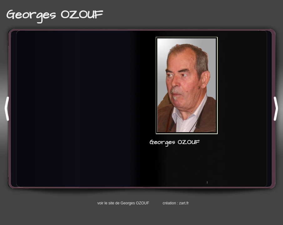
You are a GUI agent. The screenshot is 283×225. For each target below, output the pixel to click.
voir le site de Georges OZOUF (123, 203)
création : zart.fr (176, 203)
